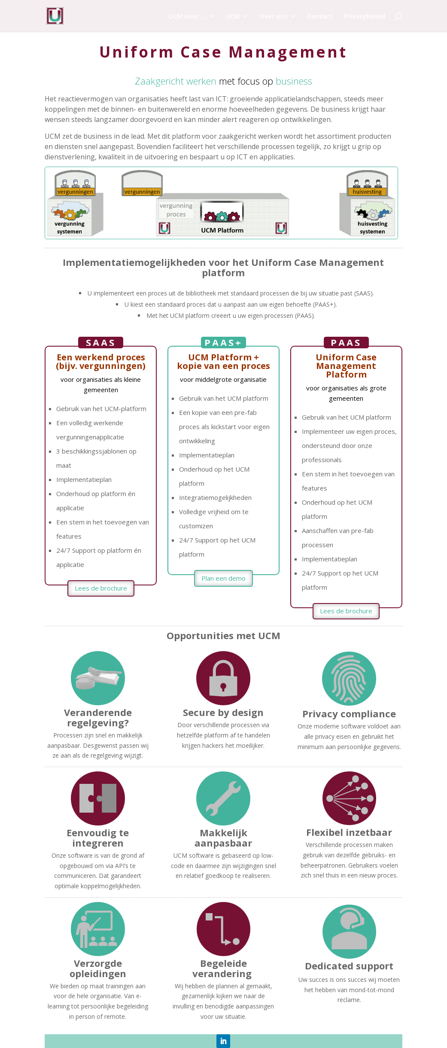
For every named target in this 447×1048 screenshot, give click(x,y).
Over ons (273, 16)
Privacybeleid (364, 16)
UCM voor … (187, 16)
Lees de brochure (101, 588)
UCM (232, 16)
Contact (320, 16)
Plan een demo (223, 578)
